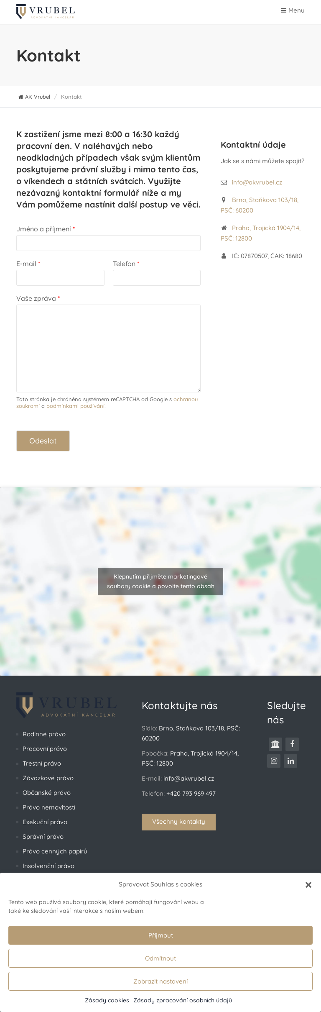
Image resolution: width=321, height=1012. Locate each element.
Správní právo (43, 836)
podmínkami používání (75, 405)
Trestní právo (42, 763)
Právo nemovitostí (49, 807)
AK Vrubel (34, 96)
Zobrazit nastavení (160, 981)
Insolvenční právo (48, 866)
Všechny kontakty (178, 821)
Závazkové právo (48, 778)
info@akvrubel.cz (257, 182)
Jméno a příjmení (45, 229)
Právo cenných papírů (55, 851)
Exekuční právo (45, 822)
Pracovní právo (45, 749)
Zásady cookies (107, 1000)
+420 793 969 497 (191, 793)
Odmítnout (160, 958)
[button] (308, 884)
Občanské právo (47, 793)
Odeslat (43, 441)
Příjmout (160, 935)
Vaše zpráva (38, 298)
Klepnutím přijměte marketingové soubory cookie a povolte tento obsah (160, 581)
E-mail (28, 263)
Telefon (126, 263)
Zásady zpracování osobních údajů (182, 1000)
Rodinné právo (44, 734)
